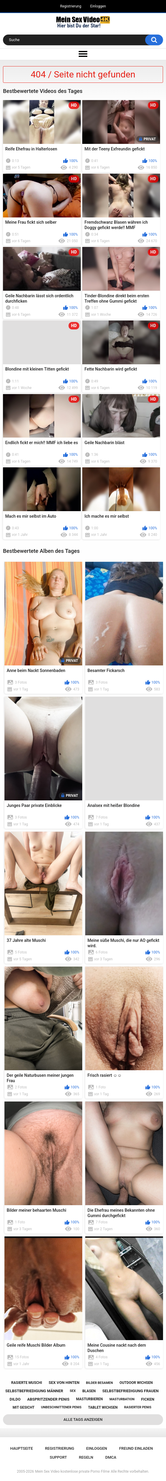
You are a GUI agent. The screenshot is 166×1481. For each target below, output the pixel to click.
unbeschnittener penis (61, 1407)
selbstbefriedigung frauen (130, 1391)
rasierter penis (137, 1407)
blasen (89, 1391)
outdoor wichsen (136, 1383)
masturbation (121, 1399)
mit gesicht (23, 1407)
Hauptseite (21, 1448)
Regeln (86, 1457)
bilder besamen (99, 1383)
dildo (15, 1399)
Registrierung (70, 6)
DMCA (110, 1457)
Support (58, 1457)
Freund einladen (136, 1448)
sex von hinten (64, 1382)
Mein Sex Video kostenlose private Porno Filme (72, 1471)
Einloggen (98, 6)
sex (73, 1391)
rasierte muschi (26, 1383)
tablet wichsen (102, 1407)
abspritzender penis (48, 1399)
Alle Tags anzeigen (83, 1419)
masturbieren (89, 1399)
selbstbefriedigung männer (34, 1391)
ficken (147, 1399)
